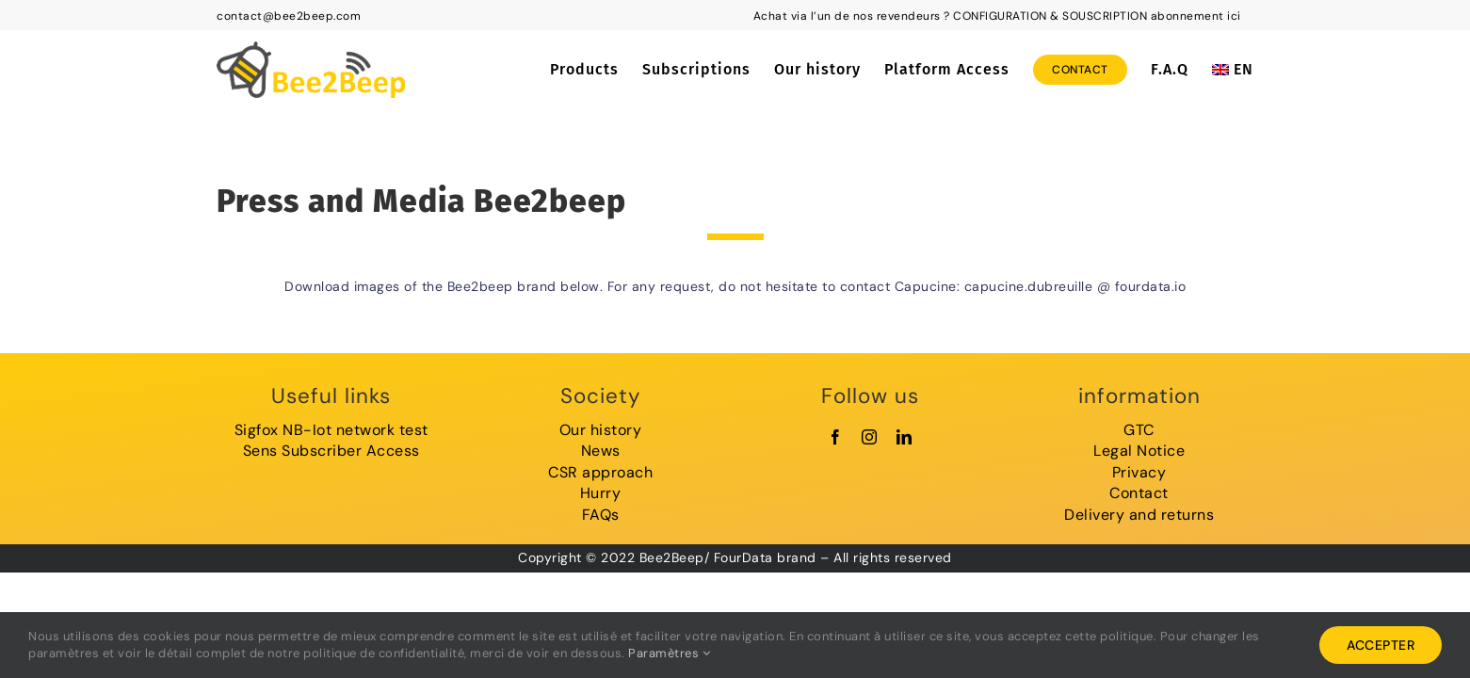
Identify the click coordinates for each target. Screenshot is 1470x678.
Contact (1139, 493)
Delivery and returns (1139, 515)
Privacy (1139, 472)
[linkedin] (905, 436)
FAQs (601, 515)
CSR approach (600, 472)
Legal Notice (1139, 450)
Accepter (1380, 645)
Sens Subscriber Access (331, 450)
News (601, 450)
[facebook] (836, 436)
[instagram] (870, 436)
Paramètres (669, 653)
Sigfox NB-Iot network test (331, 430)
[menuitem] (1232, 69)
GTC (1139, 430)
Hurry (601, 493)
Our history (600, 430)
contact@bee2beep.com (289, 16)
